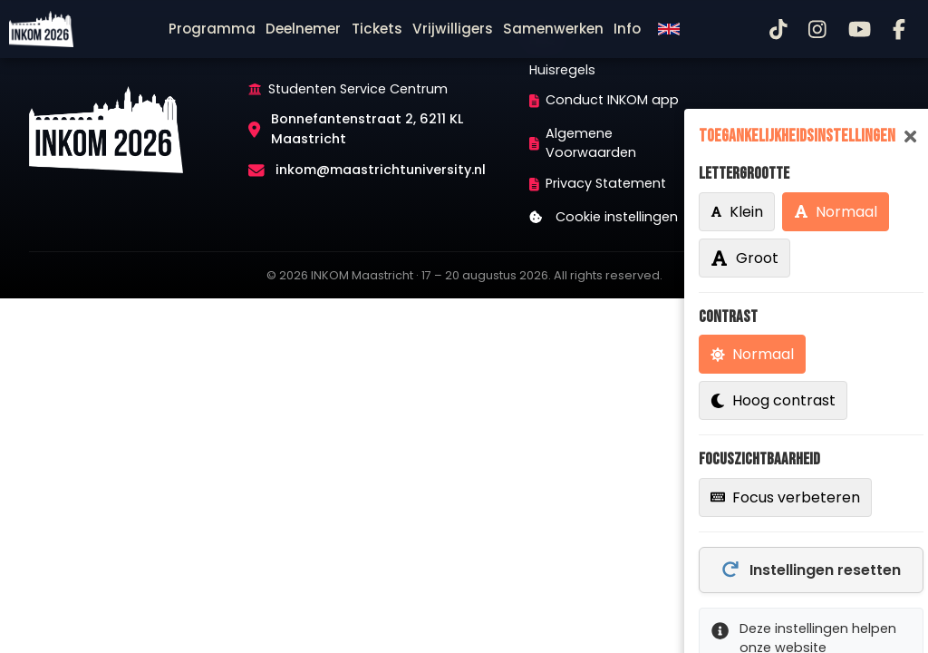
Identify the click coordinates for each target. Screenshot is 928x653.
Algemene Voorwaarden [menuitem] (583, 143)
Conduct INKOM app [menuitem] (604, 100)
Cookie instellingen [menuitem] (604, 217)
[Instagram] (817, 29)
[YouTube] (859, 29)
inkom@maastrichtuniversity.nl (381, 170)
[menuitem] (212, 29)
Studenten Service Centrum (358, 89)
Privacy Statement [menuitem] (598, 183)
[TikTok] (778, 29)
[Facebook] (899, 29)
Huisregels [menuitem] (562, 70)
